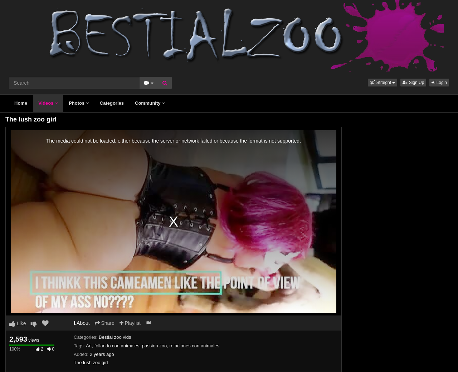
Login (439, 82)
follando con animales (117, 345)
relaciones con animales (194, 345)
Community (150, 103)
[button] (382, 82)
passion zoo (154, 345)
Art (89, 345)
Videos (48, 103)
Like (17, 323)
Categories (112, 103)
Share (104, 323)
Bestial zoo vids (115, 337)
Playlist (130, 323)
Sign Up (413, 82)
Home (20, 103)
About (82, 323)
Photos (79, 103)
